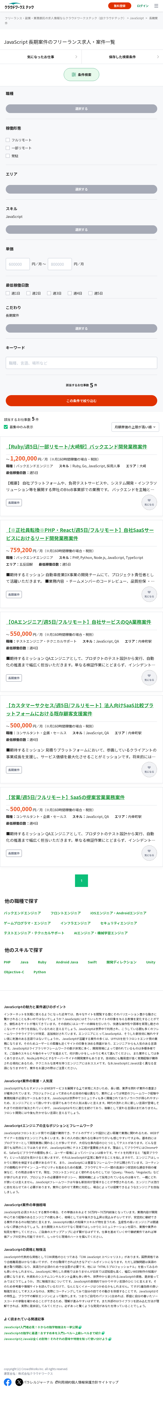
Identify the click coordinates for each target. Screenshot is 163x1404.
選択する (81, 108)
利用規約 (64, 1382)
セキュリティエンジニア (118, 923)
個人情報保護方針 (84, 1382)
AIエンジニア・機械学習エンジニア (101, 932)
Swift (92, 962)
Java (24, 962)
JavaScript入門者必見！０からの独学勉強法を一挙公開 (43, 1327)
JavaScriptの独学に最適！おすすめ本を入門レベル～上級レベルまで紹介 (54, 1333)
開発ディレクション (122, 962)
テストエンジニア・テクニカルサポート (34, 932)
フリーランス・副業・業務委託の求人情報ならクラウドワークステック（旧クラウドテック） (65, 18)
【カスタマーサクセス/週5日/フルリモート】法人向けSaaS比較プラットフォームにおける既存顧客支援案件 (80, 709)
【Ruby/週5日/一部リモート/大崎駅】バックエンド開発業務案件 (76, 446)
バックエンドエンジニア (22, 913)
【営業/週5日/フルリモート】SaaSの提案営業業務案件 (65, 797)
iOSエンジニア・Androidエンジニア (118, 913)
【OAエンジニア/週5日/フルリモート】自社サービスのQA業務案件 (78, 621)
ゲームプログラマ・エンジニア (27, 923)
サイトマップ (108, 1382)
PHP (7, 962)
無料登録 (119, 6)
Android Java (67, 962)
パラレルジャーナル (38, 1382)
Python (40, 971)
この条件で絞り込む (81, 400)
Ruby (42, 962)
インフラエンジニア (75, 923)
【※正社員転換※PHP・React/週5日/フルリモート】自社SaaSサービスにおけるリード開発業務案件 (80, 534)
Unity (150, 962)
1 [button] (81, 880)
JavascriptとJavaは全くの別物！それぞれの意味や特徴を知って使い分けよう (57, 1339)
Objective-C (14, 971)
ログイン (143, 6)
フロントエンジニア (65, 913)
